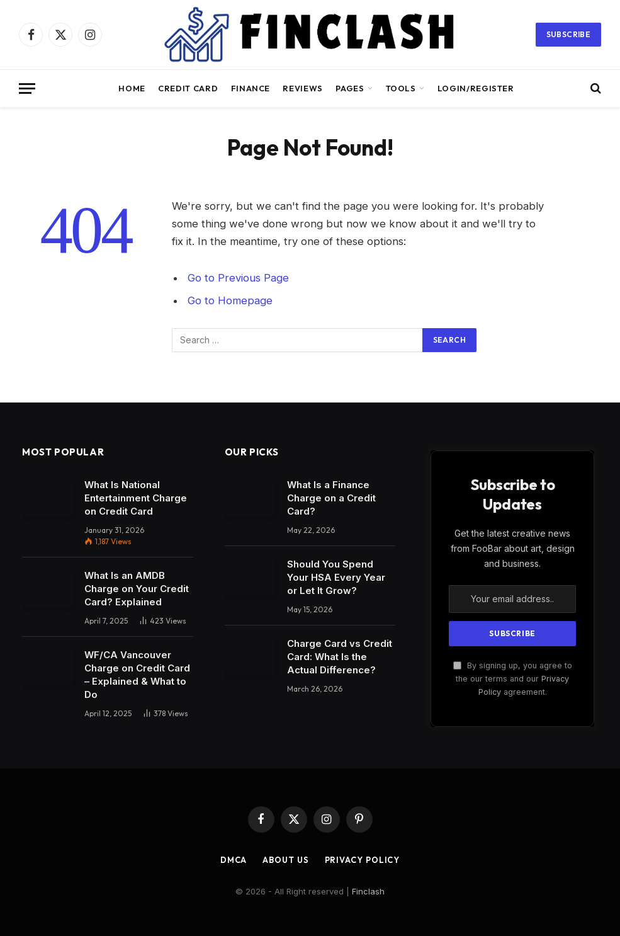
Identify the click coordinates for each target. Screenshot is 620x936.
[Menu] (27, 88)
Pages (349, 88)
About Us (285, 860)
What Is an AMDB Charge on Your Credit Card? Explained (136, 588)
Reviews (302, 88)
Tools (401, 88)
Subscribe (568, 34)
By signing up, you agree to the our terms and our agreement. (512, 679)
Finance (250, 88)
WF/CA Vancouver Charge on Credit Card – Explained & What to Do (137, 674)
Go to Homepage (230, 300)
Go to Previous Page (238, 277)
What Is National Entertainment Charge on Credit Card (135, 498)
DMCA (233, 860)
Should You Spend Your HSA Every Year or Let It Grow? (336, 577)
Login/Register (475, 88)
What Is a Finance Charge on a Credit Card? (331, 498)
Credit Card (188, 88)
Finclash (368, 891)
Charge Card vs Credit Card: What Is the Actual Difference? (339, 656)
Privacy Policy (363, 860)
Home (131, 88)
